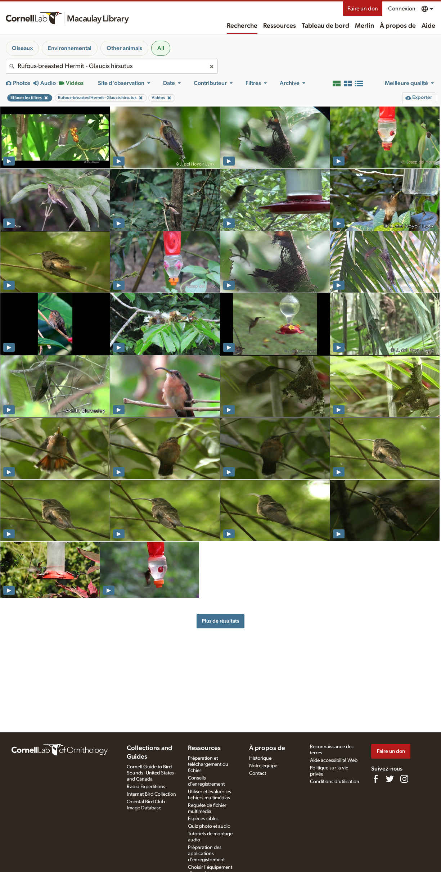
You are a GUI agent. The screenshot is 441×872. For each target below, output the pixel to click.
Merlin (364, 26)
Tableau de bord (325, 26)
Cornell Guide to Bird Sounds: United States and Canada (150, 773)
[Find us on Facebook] (375, 778)
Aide (428, 26)
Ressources (279, 26)
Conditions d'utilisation (334, 781)
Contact (257, 773)
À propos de (398, 26)
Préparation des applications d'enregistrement (206, 853)
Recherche (242, 26)
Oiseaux (22, 48)
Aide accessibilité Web (333, 760)
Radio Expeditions (146, 786)
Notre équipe (263, 765)
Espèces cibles (203, 818)
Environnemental (69, 48)
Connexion (401, 9)
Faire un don (362, 9)
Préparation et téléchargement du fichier (208, 764)
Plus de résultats (220, 621)
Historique (260, 758)
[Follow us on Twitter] (390, 778)
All (160, 48)
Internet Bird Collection (151, 794)
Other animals (124, 48)
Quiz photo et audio (209, 826)
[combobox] (112, 66)
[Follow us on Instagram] (404, 778)
